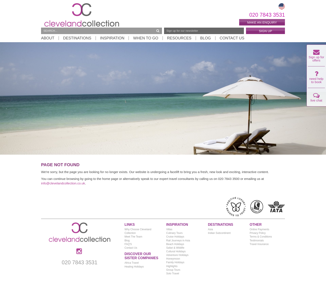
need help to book (316, 78)
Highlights (172, 266)
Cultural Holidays (176, 251)
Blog (205, 38)
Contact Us (232, 38)
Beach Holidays (175, 244)
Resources (179, 38)
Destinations (77, 38)
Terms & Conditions (261, 236)
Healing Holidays (134, 266)
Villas (169, 229)
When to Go (145, 38)
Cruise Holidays (175, 236)
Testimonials (257, 240)
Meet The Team (133, 236)
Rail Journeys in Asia (178, 240)
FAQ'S (128, 244)
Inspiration (112, 38)
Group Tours (173, 269)
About (47, 38)
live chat (316, 98)
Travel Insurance (259, 244)
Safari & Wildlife (175, 247)
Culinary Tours (174, 233)
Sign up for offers (316, 56)
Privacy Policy (258, 233)
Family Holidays (175, 262)
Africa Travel (131, 262)
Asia (210, 229)
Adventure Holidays (177, 255)
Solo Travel (172, 273)
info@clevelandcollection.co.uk (63, 183)
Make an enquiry (262, 22)
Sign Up (265, 31)
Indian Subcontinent (219, 233)
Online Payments (259, 229)
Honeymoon (173, 258)
